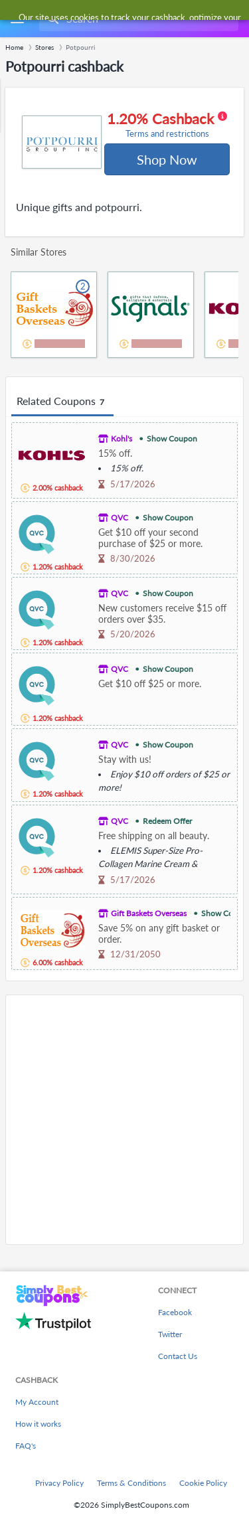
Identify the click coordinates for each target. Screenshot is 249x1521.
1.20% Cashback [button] (167, 125)
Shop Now (167, 159)
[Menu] (17, 19)
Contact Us (177, 1356)
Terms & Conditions (131, 1483)
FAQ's (25, 1446)
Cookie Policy (203, 1483)
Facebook (175, 1312)
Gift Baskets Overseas (149, 913)
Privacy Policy (59, 1483)
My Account (36, 1402)
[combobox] (137, 19)
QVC (119, 517)
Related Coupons (62, 401)
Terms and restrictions (167, 133)
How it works (38, 1424)
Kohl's (121, 438)
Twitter (170, 1334)
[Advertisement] (124, 1119)
